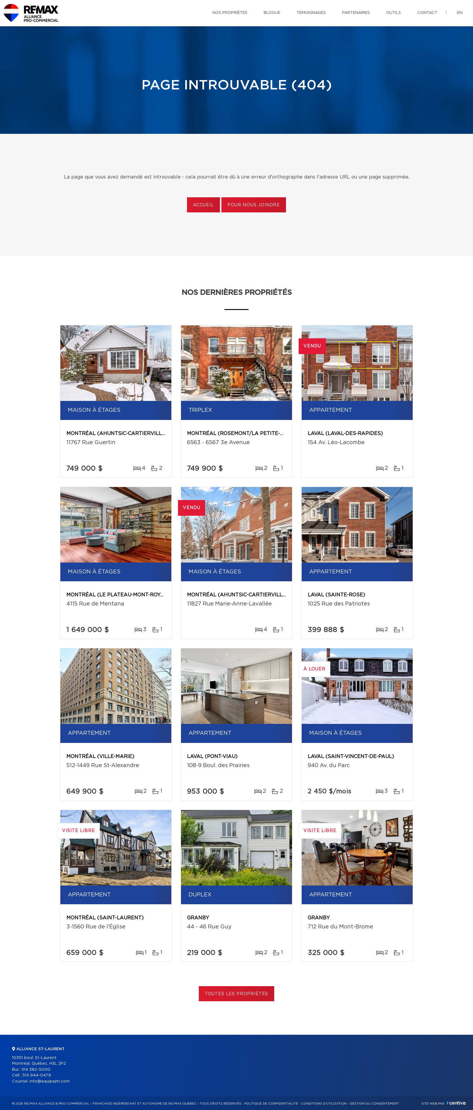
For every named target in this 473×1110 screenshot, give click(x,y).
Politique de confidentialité (271, 1103)
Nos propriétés (229, 13)
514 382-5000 (35, 1070)
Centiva (456, 1103)
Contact (427, 13)
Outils (393, 13)
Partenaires (356, 13)
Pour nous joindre (253, 205)
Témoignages (311, 13)
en (459, 13)
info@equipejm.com (50, 1081)
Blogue (272, 13)
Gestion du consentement (374, 1103)
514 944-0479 (36, 1075)
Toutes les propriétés (236, 994)
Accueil (203, 205)
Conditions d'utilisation (324, 1103)
